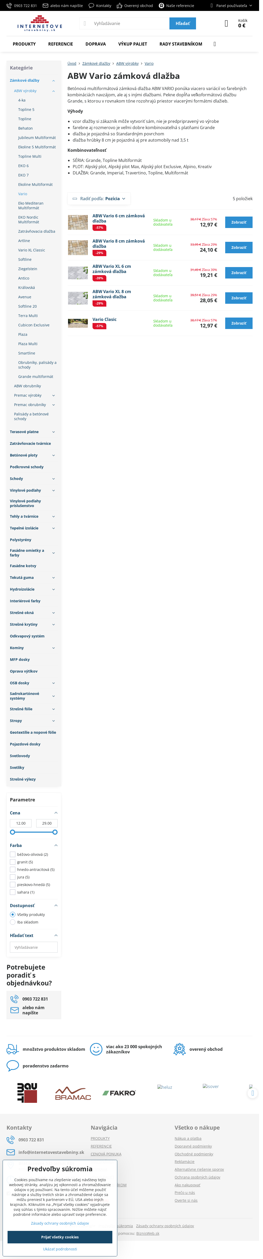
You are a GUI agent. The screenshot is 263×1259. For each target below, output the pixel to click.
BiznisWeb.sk (147, 1233)
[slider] (12, 832)
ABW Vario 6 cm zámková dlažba (119, 218)
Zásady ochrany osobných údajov (165, 1225)
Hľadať (183, 23)
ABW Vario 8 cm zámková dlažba (119, 243)
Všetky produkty (27, 914)
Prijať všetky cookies (60, 1237)
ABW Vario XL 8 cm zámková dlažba (112, 294)
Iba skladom (24, 922)
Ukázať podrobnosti (60, 1249)
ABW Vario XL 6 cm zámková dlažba (112, 268)
